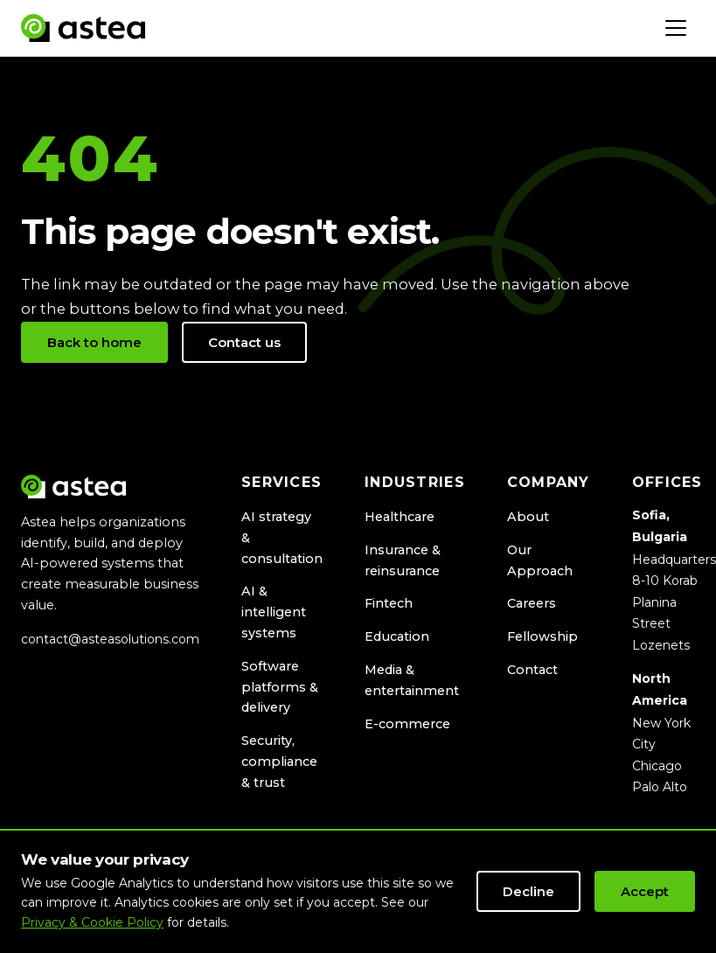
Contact (532, 670)
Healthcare (399, 517)
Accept (645, 891)
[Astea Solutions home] (83, 28)
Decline (528, 891)
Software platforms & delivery (279, 687)
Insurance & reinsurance (403, 560)
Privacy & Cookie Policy (92, 922)
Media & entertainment (412, 680)
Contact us (244, 342)
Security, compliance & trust (279, 761)
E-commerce (407, 724)
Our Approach (540, 560)
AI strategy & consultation (282, 538)
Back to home (94, 342)
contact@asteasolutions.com (110, 639)
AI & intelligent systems (273, 612)
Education (397, 636)
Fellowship (542, 636)
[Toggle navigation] (676, 28)
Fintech (389, 603)
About (528, 517)
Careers (531, 603)
